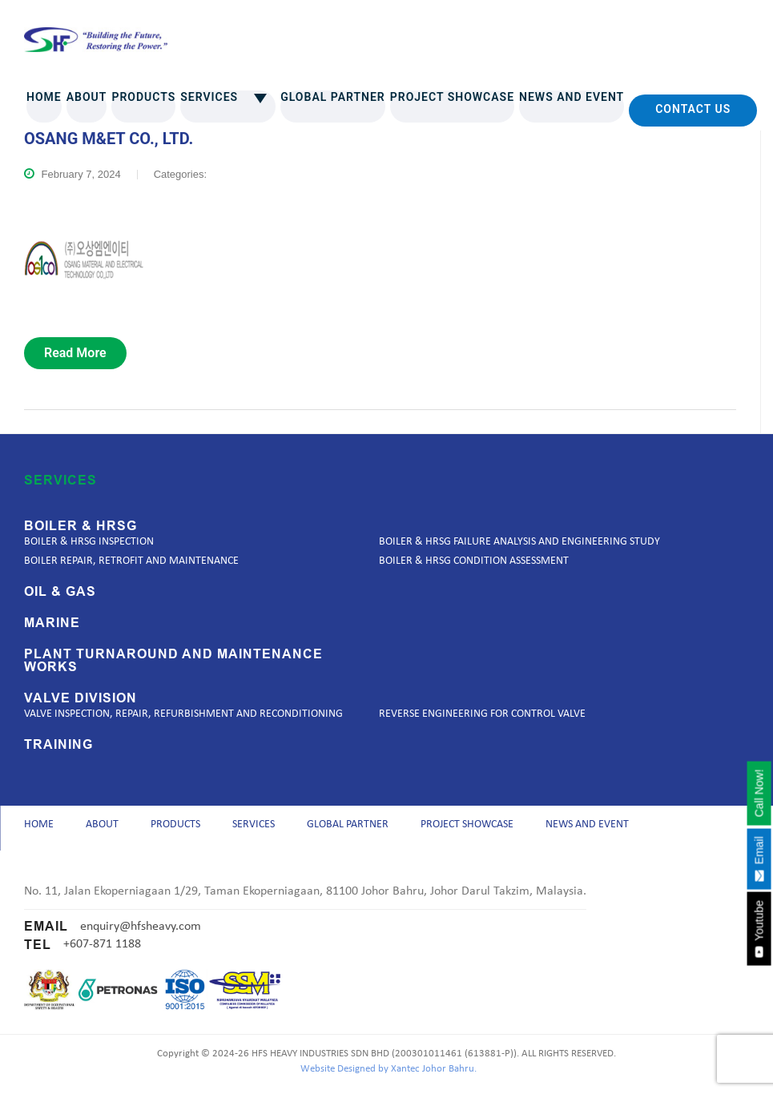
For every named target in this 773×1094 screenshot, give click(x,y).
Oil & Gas (60, 591)
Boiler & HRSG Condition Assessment (474, 561)
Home (44, 96)
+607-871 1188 (102, 949)
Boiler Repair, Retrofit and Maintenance (131, 561)
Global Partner (332, 96)
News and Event (571, 96)
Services (228, 96)
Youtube (758, 929)
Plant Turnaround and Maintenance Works (173, 661)
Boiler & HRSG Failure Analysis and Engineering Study (519, 542)
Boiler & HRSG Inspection (89, 542)
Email (758, 858)
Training (58, 744)
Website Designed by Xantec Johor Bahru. (388, 1074)
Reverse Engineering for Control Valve (482, 714)
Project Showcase (452, 96)
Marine (52, 623)
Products (143, 96)
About (86, 96)
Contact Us (693, 109)
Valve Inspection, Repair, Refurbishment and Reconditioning (183, 714)
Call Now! (758, 793)
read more (75, 352)
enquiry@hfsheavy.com (140, 931)
